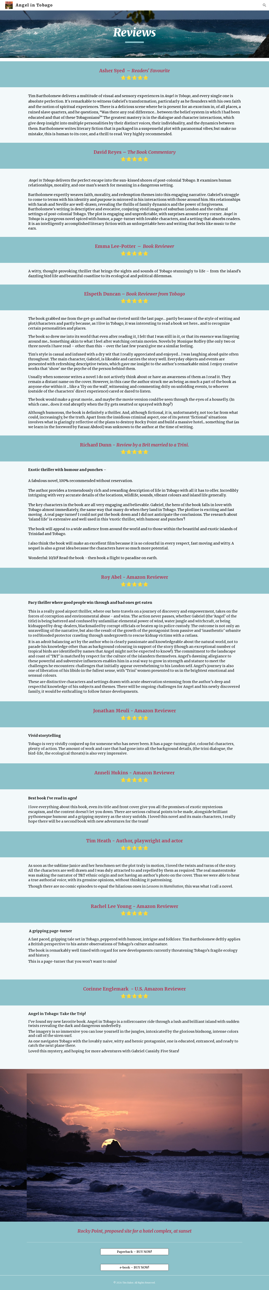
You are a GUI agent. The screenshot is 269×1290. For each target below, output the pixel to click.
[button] (264, 5)
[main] (134, 34)
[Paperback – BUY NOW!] (134, 1252)
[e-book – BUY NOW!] (134, 1267)
